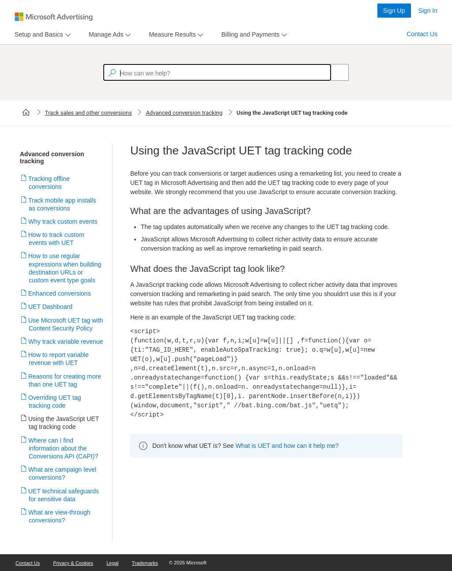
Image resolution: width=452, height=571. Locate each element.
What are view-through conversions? (59, 516)
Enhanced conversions (60, 293)
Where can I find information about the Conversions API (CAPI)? (63, 448)
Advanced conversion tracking (184, 112)
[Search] (335, 72)
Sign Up (394, 10)
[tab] (37, 34)
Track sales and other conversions (88, 112)
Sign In (427, 10)
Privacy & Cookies (73, 563)
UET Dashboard (50, 306)
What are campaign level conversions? (62, 473)
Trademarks (145, 563)
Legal (112, 563)
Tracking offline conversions (49, 182)
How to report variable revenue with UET (59, 358)
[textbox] (217, 72)
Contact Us (422, 34)
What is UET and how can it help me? (287, 445)
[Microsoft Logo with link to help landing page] (53, 17)
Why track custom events (63, 221)
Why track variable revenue (66, 341)
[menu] (41, 34)
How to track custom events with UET (56, 238)
